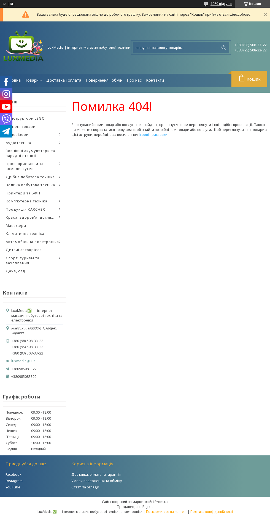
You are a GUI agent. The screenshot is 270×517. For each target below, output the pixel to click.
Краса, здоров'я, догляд (30, 217)
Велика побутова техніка (30, 184)
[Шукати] (223, 47)
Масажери (16, 225)
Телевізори (17, 134)
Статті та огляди (85, 487)
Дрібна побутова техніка (30, 176)
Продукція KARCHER (25, 209)
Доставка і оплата (63, 80)
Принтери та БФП (23, 193)
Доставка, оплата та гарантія (96, 474)
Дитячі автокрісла (24, 249)
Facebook (13, 474)
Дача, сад (15, 270)
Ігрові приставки (153, 134)
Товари (32, 80)
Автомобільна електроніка (32, 241)
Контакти (155, 80)
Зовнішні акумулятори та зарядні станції (30, 153)
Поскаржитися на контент (166, 511)
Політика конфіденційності (211, 511)
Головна (13, 80)
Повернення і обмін (104, 80)
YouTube (13, 487)
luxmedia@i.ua (23, 361)
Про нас (134, 80)
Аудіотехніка (18, 142)
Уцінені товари (21, 126)
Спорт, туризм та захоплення (22, 260)
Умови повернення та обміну (96, 480)
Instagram (14, 480)
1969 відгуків (221, 3)
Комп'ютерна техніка (26, 201)
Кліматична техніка (25, 233)
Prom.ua (161, 501)
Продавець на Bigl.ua (135, 506)
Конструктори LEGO (25, 118)
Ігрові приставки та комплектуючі (25, 166)
